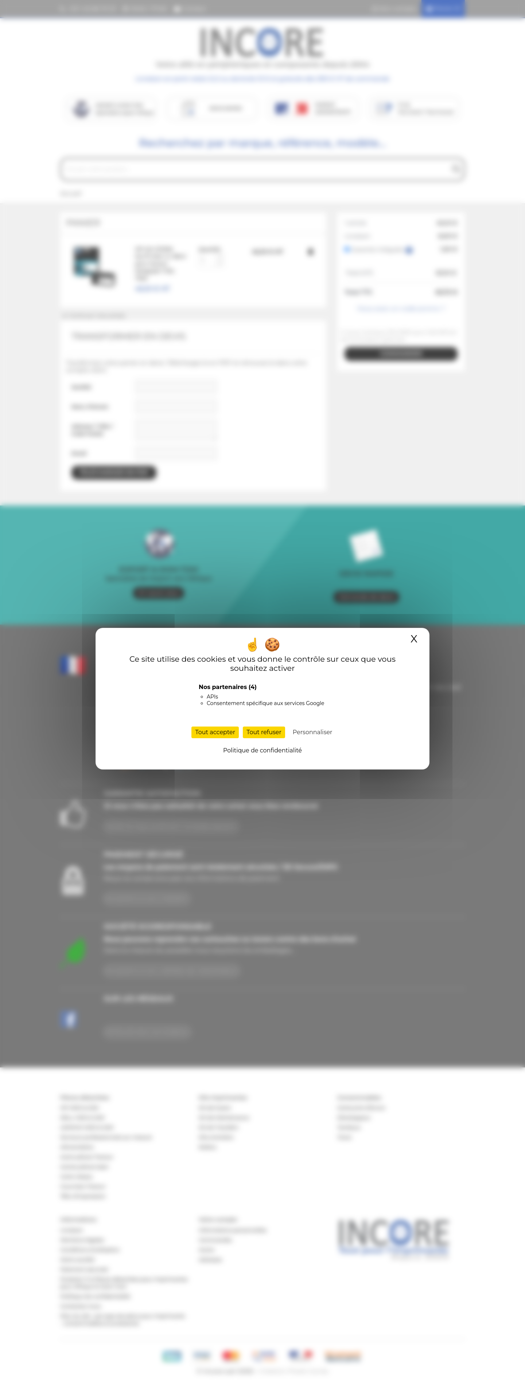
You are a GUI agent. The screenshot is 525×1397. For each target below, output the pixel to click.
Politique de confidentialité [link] (262, 750)
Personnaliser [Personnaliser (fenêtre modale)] (312, 732)
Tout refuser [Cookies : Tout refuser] (263, 732)
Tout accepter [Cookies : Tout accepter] (215, 732)
